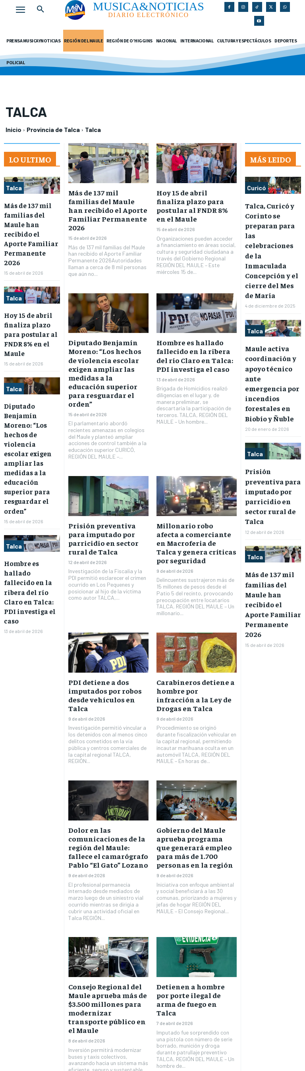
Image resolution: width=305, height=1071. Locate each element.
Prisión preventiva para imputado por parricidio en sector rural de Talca (105, 494)
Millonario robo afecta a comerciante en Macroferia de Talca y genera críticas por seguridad (193, 502)
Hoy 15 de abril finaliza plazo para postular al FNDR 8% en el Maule (28, 310)
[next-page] (161, 1030)
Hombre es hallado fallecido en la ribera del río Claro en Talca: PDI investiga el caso (193, 340)
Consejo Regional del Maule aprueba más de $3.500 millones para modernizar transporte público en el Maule (104, 940)
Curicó (256, 187)
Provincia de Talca (53, 129)
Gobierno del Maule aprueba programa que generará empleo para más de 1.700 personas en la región (195, 789)
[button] (40, 9)
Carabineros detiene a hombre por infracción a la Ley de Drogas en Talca (194, 645)
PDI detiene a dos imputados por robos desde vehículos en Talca (105, 645)
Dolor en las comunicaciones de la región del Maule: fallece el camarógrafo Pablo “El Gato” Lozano (105, 789)
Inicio (13, 129)
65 (142, 1029)
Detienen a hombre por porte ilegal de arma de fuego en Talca (191, 932)
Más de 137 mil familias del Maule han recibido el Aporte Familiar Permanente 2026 (31, 223)
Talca (14, 187)
